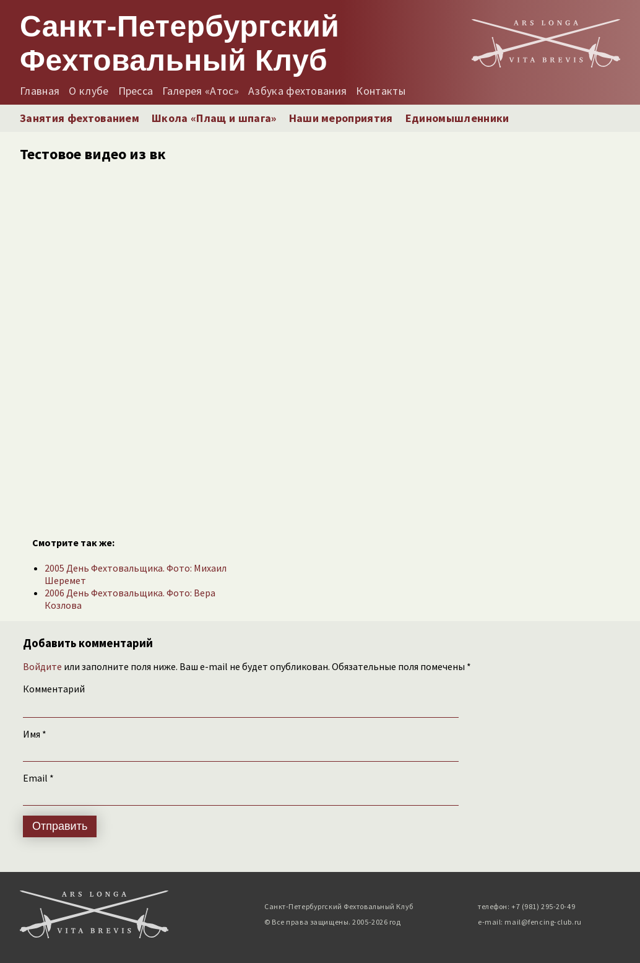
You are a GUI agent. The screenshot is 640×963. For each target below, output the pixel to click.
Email (38, 778)
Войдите (42, 666)
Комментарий (54, 688)
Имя (34, 734)
